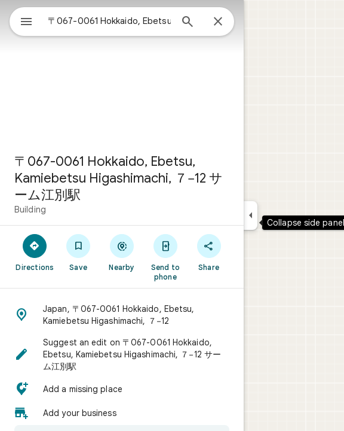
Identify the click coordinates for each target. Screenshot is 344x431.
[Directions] (35, 252)
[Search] (187, 22)
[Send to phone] (165, 257)
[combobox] (109, 21)
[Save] (78, 252)
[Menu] (26, 22)
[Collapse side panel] (250, 215)
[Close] (218, 22)
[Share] (209, 252)
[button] (122, 315)
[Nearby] (122, 252)
